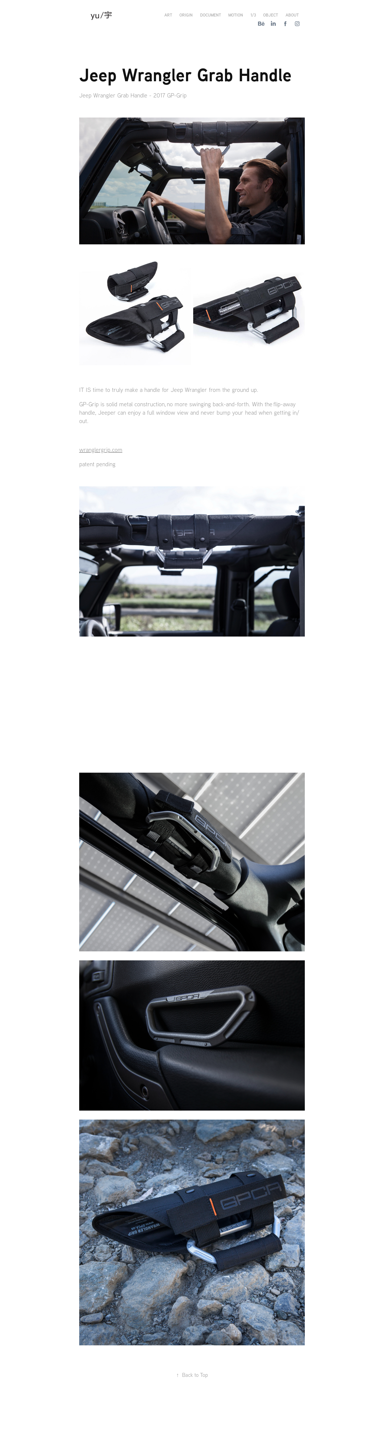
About (292, 15)
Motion (235, 15)
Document (210, 15)
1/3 (253, 15)
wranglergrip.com (100, 449)
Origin (186, 15)
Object (270, 15)
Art (168, 15)
